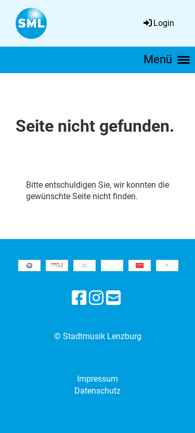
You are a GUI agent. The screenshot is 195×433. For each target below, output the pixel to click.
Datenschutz (97, 391)
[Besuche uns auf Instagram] (96, 298)
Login (158, 23)
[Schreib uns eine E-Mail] (113, 298)
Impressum (97, 379)
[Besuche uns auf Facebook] (79, 298)
